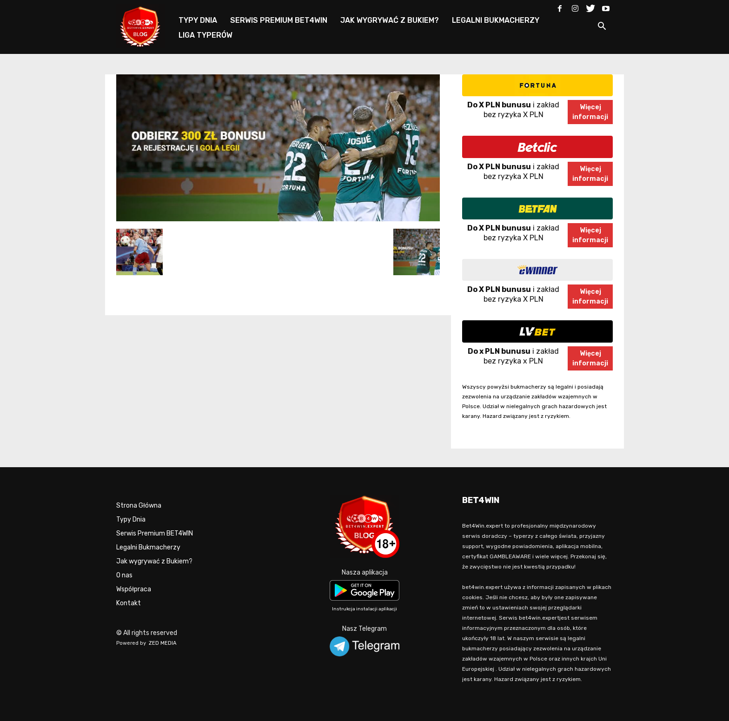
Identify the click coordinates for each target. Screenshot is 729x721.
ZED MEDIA (163, 643)
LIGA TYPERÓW (205, 35)
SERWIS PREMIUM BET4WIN (278, 20)
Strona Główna (138, 505)
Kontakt (128, 603)
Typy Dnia (131, 519)
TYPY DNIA (198, 20)
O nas (124, 575)
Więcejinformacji (590, 112)
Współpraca (133, 589)
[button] (601, 28)
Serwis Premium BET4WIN (154, 533)
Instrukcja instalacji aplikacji (364, 609)
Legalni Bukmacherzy (148, 547)
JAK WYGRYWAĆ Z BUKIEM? (389, 20)
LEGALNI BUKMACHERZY (495, 20)
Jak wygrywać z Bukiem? (154, 561)
